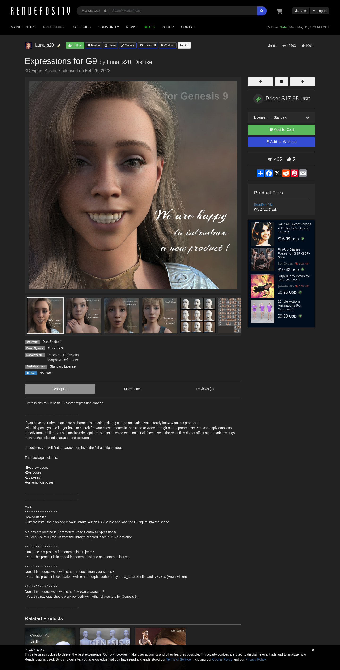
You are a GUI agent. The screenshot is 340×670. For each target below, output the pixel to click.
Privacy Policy (255, 659)
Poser (168, 27)
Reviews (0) (205, 389)
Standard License (63, 366)
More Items (132, 389)
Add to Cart (281, 129)
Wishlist (167, 45)
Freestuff (148, 45)
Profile (93, 45)
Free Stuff (53, 27)
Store (110, 45)
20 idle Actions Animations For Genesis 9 (290, 305)
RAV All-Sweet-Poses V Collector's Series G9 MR (294, 228)
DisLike (143, 62)
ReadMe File (263, 204)
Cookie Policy (222, 659)
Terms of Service (178, 659)
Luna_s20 (119, 62)
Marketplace (23, 27)
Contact (189, 27)
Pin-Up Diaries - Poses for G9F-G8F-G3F (294, 253)
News (131, 27)
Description (60, 389)
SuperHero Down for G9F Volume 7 (294, 278)
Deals (149, 27)
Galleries (81, 27)
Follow (75, 45)
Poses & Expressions (63, 355)
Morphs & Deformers (62, 360)
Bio (184, 45)
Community (108, 27)
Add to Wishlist (282, 141)
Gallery (128, 45)
